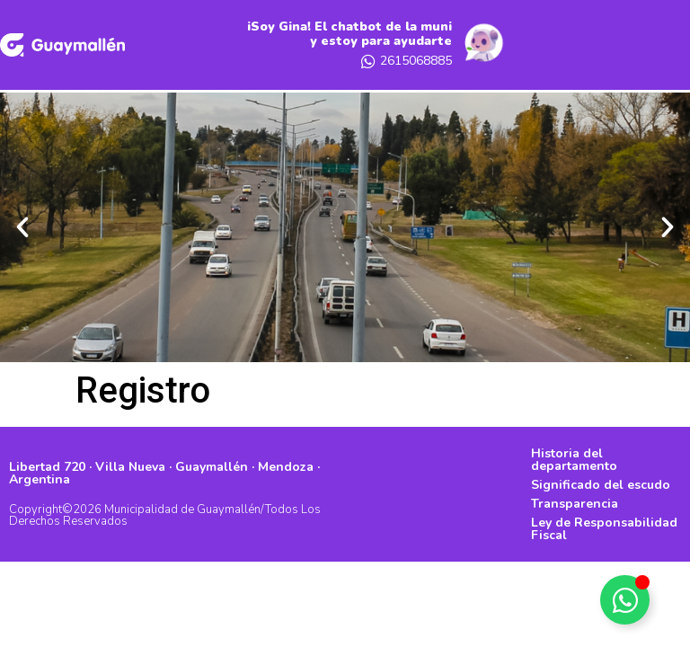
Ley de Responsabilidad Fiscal (604, 529)
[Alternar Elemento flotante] (625, 600)
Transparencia (574, 503)
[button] (22, 227)
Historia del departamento (574, 459)
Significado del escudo (600, 484)
